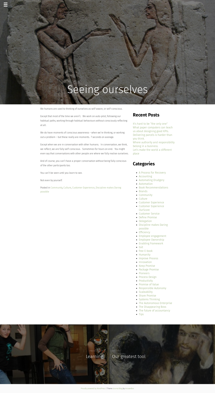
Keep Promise (147, 265)
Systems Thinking (149, 299)
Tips (141, 314)
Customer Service (149, 213)
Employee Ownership (151, 239)
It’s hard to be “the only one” (150, 123)
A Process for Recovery (152, 172)
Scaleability (146, 292)
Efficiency (144, 232)
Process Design (148, 277)
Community (56, 187)
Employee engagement (152, 236)
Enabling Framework (151, 243)
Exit (141, 247)
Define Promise (148, 217)
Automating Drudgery (151, 180)
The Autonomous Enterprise (155, 303)
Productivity (146, 280)
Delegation (145, 221)
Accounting (145, 176)
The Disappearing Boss (152, 306)
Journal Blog (118, 388)
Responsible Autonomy (152, 288)
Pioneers (144, 273)
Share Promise (147, 295)
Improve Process (148, 258)
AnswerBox (129, 388)
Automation (146, 183)
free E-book (146, 251)
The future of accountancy (154, 310)
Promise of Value (149, 284)
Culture (67, 187)
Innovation (145, 262)
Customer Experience (83, 187)
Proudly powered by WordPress (93, 388)
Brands (143, 191)
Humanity (144, 254)
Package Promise (149, 269)
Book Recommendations (153, 187)
